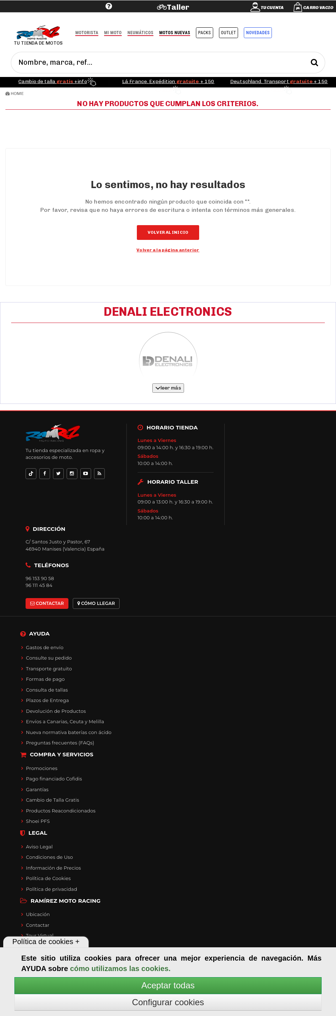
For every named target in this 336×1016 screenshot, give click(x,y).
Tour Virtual (40, 935)
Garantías (37, 789)
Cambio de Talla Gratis (52, 800)
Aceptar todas (167, 985)
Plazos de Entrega (47, 700)
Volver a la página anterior (167, 249)
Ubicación (38, 914)
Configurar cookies (168, 1002)
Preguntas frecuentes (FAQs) (60, 743)
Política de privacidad (51, 889)
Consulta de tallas (47, 690)
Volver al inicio (168, 232)
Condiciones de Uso (49, 857)
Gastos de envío (44, 647)
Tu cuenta (272, 7)
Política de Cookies (48, 878)
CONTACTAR (47, 603)
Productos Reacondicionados (60, 811)
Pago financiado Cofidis (54, 779)
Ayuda (64, 17)
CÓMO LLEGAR (96, 603)
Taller (178, 7)
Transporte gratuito (49, 668)
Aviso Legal (39, 846)
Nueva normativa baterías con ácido (68, 732)
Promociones (41, 768)
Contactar (37, 925)
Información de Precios (53, 868)
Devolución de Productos (56, 711)
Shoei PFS (38, 821)
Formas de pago (45, 679)
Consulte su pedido (49, 658)
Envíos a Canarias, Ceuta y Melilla (65, 721)
